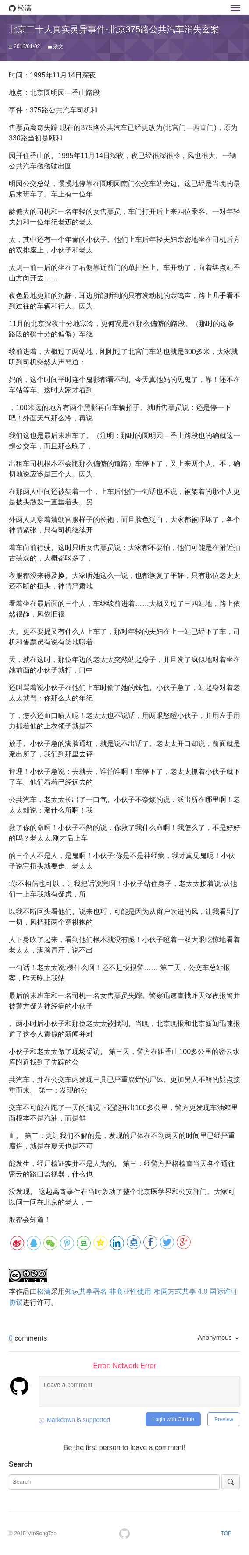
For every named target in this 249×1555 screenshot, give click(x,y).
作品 (23, 1291)
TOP (226, 1533)
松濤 (20, 8)
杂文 (58, 46)
